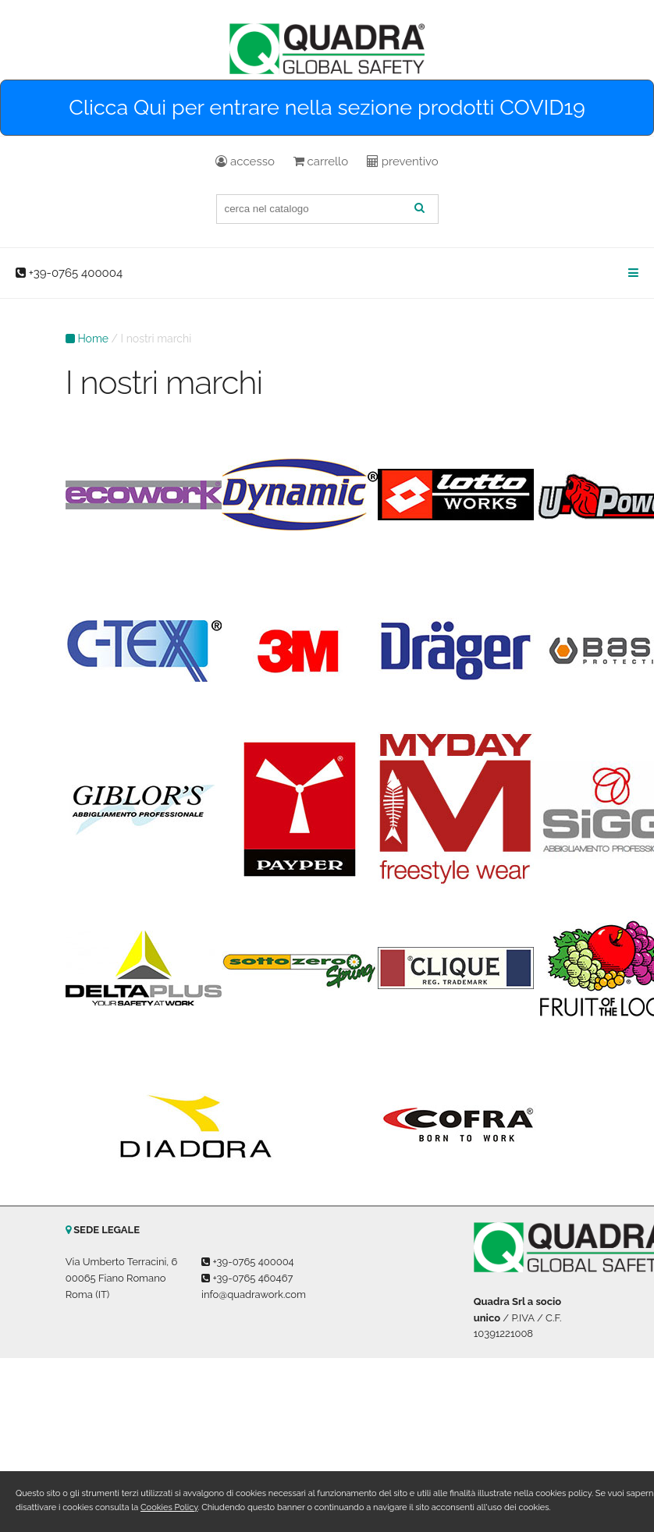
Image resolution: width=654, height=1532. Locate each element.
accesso (245, 161)
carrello (320, 161)
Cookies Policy (168, 1507)
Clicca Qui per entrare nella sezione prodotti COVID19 (327, 107)
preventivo (403, 161)
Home (92, 338)
